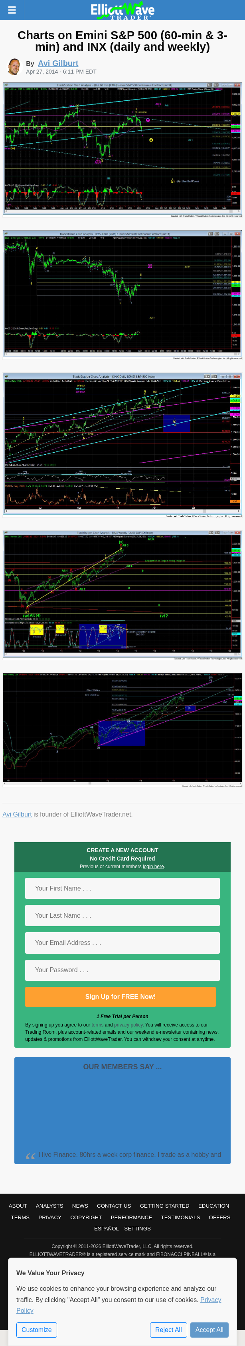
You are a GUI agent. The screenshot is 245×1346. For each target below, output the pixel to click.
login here (153, 866)
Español (106, 1229)
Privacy (49, 1217)
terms (97, 1025)
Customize (37, 1329)
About (18, 1206)
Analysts (49, 1206)
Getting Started (165, 1206)
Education (213, 1206)
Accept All (209, 1329)
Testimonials (180, 1217)
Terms (20, 1217)
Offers (220, 1217)
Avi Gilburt (17, 814)
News (80, 1206)
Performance (131, 1217)
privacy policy (128, 1025)
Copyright (86, 1217)
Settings (137, 1229)
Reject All (168, 1329)
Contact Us (114, 1206)
